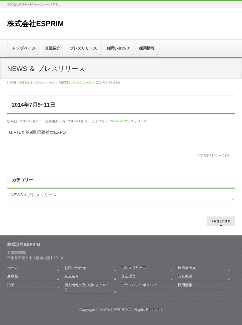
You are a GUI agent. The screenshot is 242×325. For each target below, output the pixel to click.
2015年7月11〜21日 (216, 156)
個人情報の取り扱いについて (85, 287)
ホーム (12, 268)
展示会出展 (187, 268)
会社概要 (185, 276)
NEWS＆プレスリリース (129, 121)
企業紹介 (71, 276)
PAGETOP (220, 221)
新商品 (12, 276)
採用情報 (185, 285)
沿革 (10, 285)
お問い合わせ (75, 268)
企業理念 (128, 276)
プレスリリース (133, 268)
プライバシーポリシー (139, 285)
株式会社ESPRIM (35, 24)
